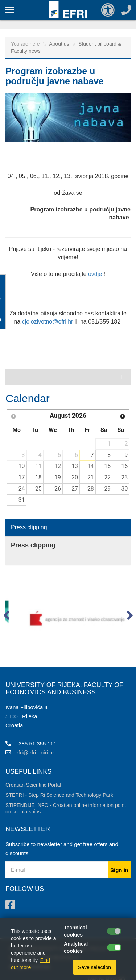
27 (74, 488)
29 (107, 488)
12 (57, 466)
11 (38, 466)
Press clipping (29, 527)
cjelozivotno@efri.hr (47, 322)
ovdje (95, 274)
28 (90, 488)
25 (38, 488)
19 (57, 477)
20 (74, 477)
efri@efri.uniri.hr (35, 752)
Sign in (119, 870)
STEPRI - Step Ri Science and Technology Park (59, 795)
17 (21, 477)
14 (90, 466)
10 (21, 466)
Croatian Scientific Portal (33, 785)
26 (57, 488)
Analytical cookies (76, 947)
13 (74, 466)
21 (90, 477)
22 (107, 477)
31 (21, 499)
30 (124, 488)
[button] (6, 617)
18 (38, 477)
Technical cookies (75, 931)
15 (107, 466)
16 (124, 466)
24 (21, 488)
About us (59, 44)
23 (124, 477)
